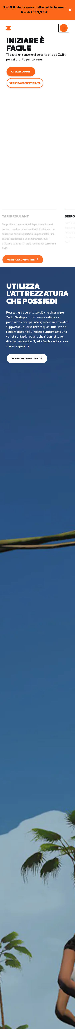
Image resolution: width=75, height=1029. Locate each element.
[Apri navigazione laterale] (63, 28)
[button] (70, 10)
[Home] (9, 28)
